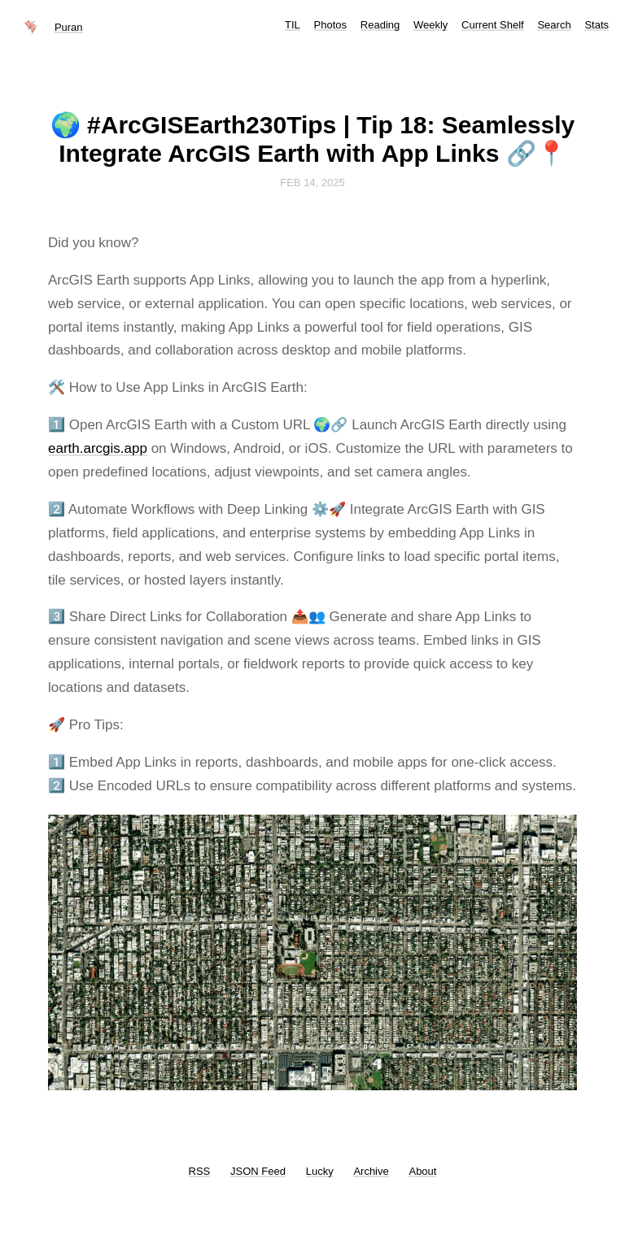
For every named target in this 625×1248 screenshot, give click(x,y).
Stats (596, 25)
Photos (330, 25)
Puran (69, 27)
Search (553, 25)
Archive (370, 1171)
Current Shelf (492, 25)
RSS (200, 1171)
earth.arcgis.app (97, 448)
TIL (292, 25)
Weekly (430, 25)
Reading (380, 25)
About (422, 1171)
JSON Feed (258, 1171)
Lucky (320, 1171)
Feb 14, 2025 (312, 182)
